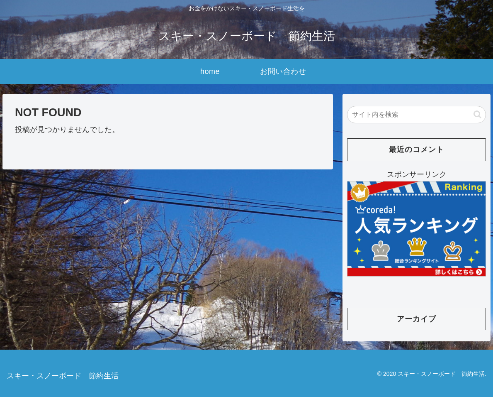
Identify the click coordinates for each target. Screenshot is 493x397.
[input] (416, 114)
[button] (477, 114)
